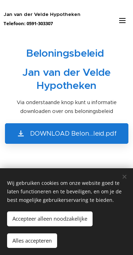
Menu (122, 20)
